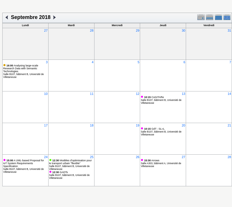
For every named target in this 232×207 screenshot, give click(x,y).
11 (91, 93)
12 (137, 93)
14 (229, 93)
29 (137, 30)
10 (46, 93)
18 (91, 125)
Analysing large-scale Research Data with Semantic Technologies (20, 68)
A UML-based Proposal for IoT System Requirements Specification (23, 163)
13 (183, 93)
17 (46, 125)
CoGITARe (154, 97)
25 (91, 157)
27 (46, 30)
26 (137, 157)
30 (183, 30)
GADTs (60, 172)
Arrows (151, 160)
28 (91, 30)
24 (46, 157)
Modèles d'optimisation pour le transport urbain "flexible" (70, 162)
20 (183, 125)
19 (137, 125)
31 (229, 30)
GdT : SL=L (154, 128)
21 (229, 125)
